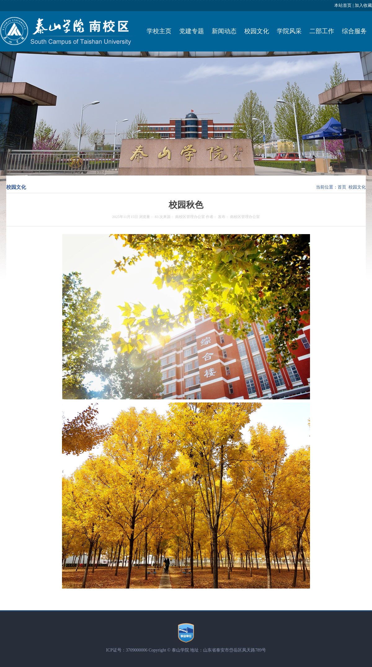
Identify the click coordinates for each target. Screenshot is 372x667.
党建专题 (191, 31)
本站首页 (343, 5)
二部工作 (321, 31)
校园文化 (256, 31)
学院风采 (289, 31)
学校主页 (159, 31)
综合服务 (354, 31)
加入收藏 (363, 5)
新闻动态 (224, 31)
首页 (342, 187)
